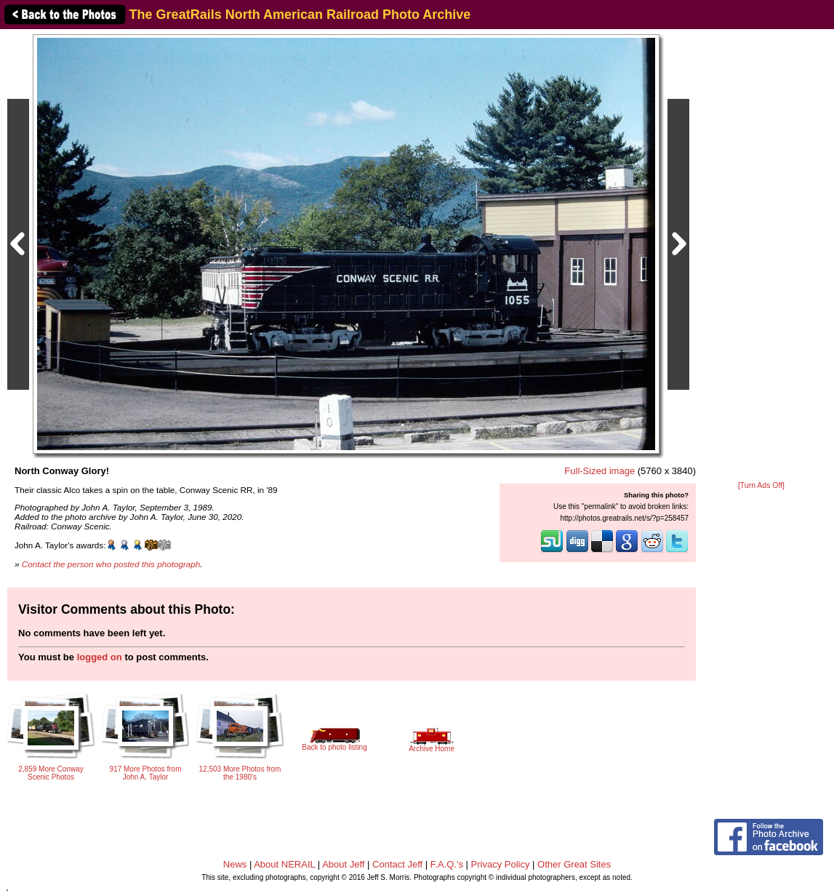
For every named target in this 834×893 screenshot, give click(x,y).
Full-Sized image (599, 470)
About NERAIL (284, 864)
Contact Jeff (397, 864)
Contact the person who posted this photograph (111, 564)
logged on (99, 657)
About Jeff (343, 864)
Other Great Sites (574, 864)
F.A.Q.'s (446, 864)
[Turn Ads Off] (761, 485)
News (235, 864)
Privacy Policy (500, 864)
